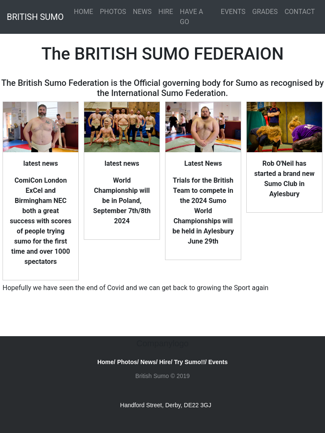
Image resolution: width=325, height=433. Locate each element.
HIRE (165, 12)
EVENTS (233, 12)
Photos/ (128, 362)
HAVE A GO (191, 17)
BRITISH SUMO (35, 17)
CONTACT (299, 12)
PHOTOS (113, 12)
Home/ (106, 362)
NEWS (142, 12)
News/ (148, 362)
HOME (83, 12)
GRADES (265, 12)
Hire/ (165, 362)
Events (218, 362)
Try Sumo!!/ (190, 362)
